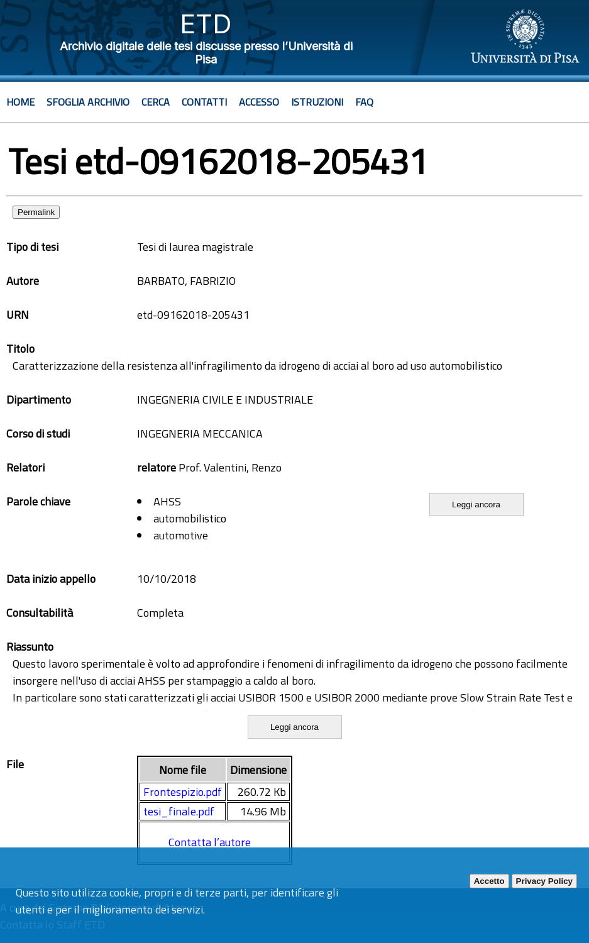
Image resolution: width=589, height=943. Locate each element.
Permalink (36, 212)
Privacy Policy (544, 881)
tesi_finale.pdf (178, 811)
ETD (206, 24)
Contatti (204, 101)
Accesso (259, 101)
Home (20, 101)
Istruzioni (317, 101)
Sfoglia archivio (88, 101)
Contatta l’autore (209, 842)
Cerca (155, 101)
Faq (364, 101)
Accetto (489, 881)
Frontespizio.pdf (182, 791)
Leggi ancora (476, 504)
